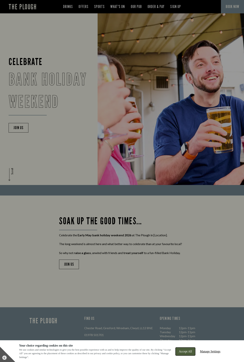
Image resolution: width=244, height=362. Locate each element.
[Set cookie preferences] (7, 354)
